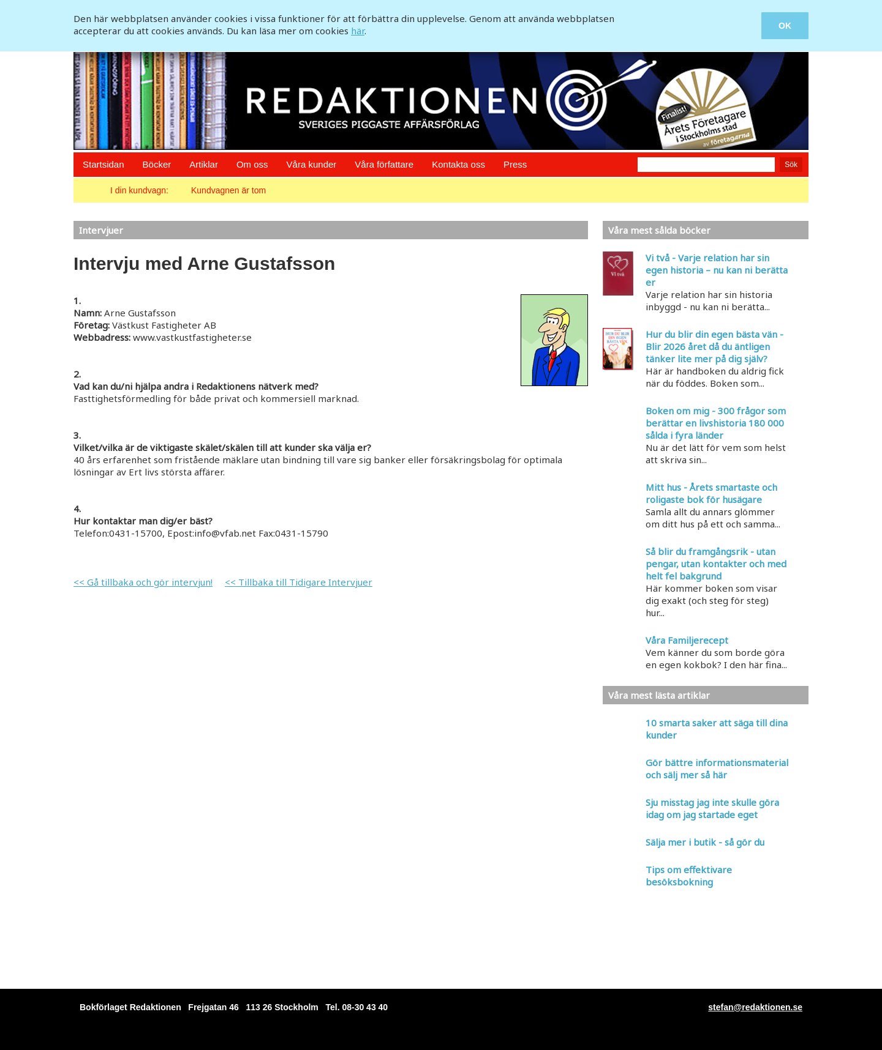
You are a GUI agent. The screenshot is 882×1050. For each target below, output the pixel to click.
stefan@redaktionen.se (755, 1007)
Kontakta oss (458, 164)
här (357, 30)
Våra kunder (312, 164)
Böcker (157, 164)
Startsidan (103, 164)
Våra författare (384, 164)
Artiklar (203, 164)
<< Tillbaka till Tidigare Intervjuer (298, 582)
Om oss (252, 164)
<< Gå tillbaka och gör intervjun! (143, 582)
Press (515, 164)
